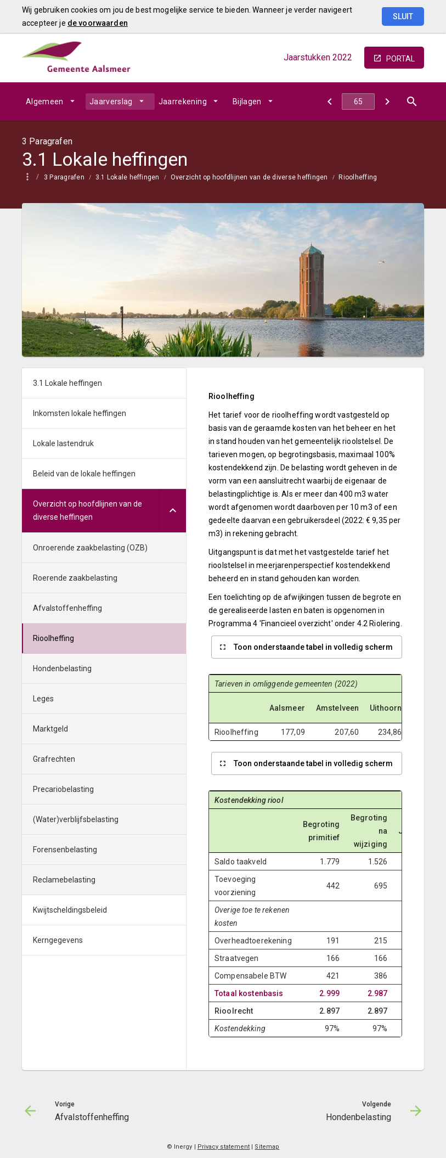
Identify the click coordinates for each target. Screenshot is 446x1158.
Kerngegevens (58, 940)
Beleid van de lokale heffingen (84, 473)
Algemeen (45, 101)
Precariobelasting (63, 789)
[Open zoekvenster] (411, 101)
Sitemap (267, 1146)
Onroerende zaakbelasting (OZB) (90, 547)
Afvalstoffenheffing (67, 608)
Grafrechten (54, 759)
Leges (43, 698)
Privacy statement (223, 1146)
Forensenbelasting (65, 849)
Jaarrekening (183, 101)
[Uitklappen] (172, 510)
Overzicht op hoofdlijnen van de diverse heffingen (249, 177)
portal (400, 58)
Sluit (403, 16)
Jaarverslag (111, 101)
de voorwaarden (97, 23)
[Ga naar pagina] (358, 101)
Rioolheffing (357, 177)
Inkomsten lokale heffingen (79, 413)
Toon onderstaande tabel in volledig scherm (313, 647)
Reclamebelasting (64, 879)
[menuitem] (54, 101)
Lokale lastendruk (63, 443)
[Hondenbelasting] (387, 101)
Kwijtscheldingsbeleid (70, 910)
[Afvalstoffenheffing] (329, 101)
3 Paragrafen (64, 177)
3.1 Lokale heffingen (127, 177)
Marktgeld (50, 728)
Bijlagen (247, 101)
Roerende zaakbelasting (75, 578)
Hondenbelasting (62, 668)
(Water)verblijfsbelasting (75, 819)
